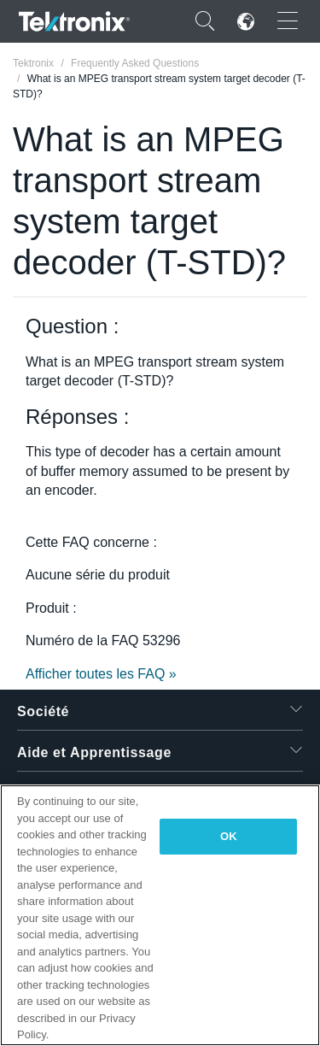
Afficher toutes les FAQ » (101, 674)
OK (228, 836)
